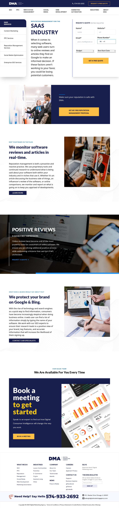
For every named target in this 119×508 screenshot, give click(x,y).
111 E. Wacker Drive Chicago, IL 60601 (96, 495)
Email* (79, 38)
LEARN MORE (17, 193)
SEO (10, 10)
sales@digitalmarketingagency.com (96, 498)
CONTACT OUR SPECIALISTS (24, 340)
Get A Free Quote (96, 61)
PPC (17, 10)
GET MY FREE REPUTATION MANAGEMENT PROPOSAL (79, 111)
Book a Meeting (23, 436)
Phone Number (103, 38)
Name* (79, 28)
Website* (101, 28)
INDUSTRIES (94, 10)
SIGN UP (90, 486)
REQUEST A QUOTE (20, 260)
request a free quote (99, 3)
